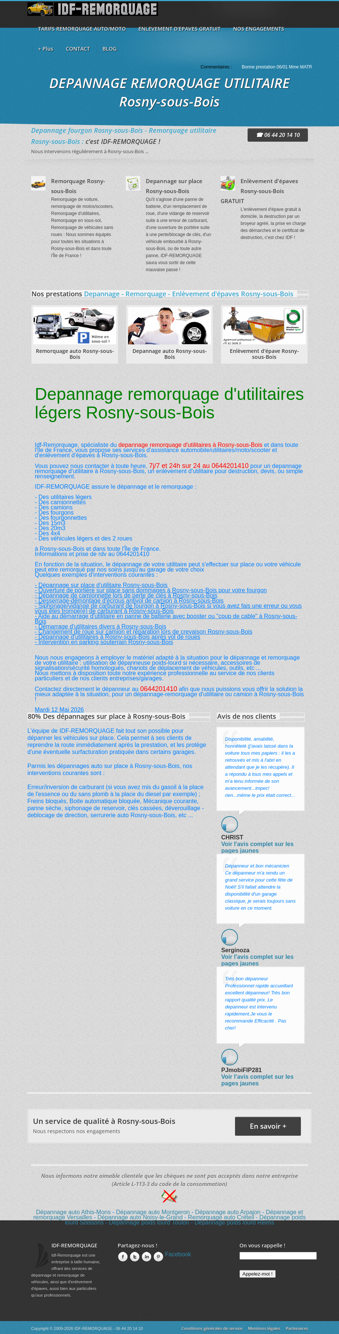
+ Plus (45, 48)
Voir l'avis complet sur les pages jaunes (257, 847)
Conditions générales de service (211, 1328)
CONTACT (78, 48)
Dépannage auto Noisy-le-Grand (139, 1217)
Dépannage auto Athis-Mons (73, 1212)
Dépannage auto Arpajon (228, 1212)
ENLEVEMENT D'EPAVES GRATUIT (179, 28)
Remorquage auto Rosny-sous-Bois (75, 353)
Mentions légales (264, 1328)
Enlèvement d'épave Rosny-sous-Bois (264, 353)
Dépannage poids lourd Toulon (149, 1222)
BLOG (110, 48)
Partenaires (297, 1328)
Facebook (178, 1254)
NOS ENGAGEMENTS (258, 28)
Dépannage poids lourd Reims (234, 1222)
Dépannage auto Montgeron (152, 1212)
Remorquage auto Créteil (221, 1217)
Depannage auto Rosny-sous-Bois (169, 353)
